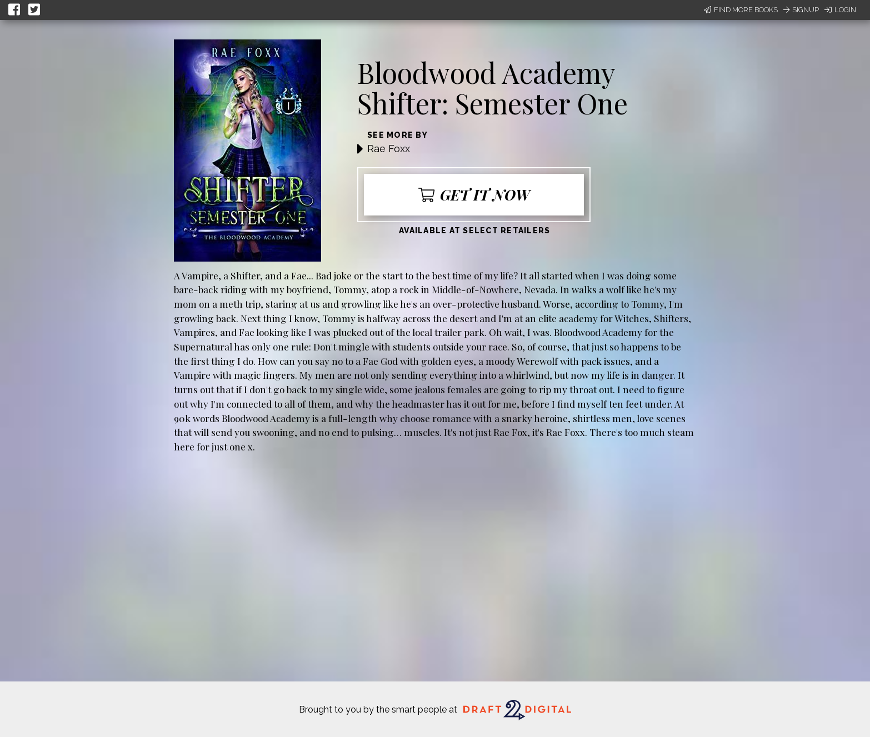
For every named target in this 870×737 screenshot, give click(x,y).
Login (840, 10)
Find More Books (741, 10)
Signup (801, 10)
